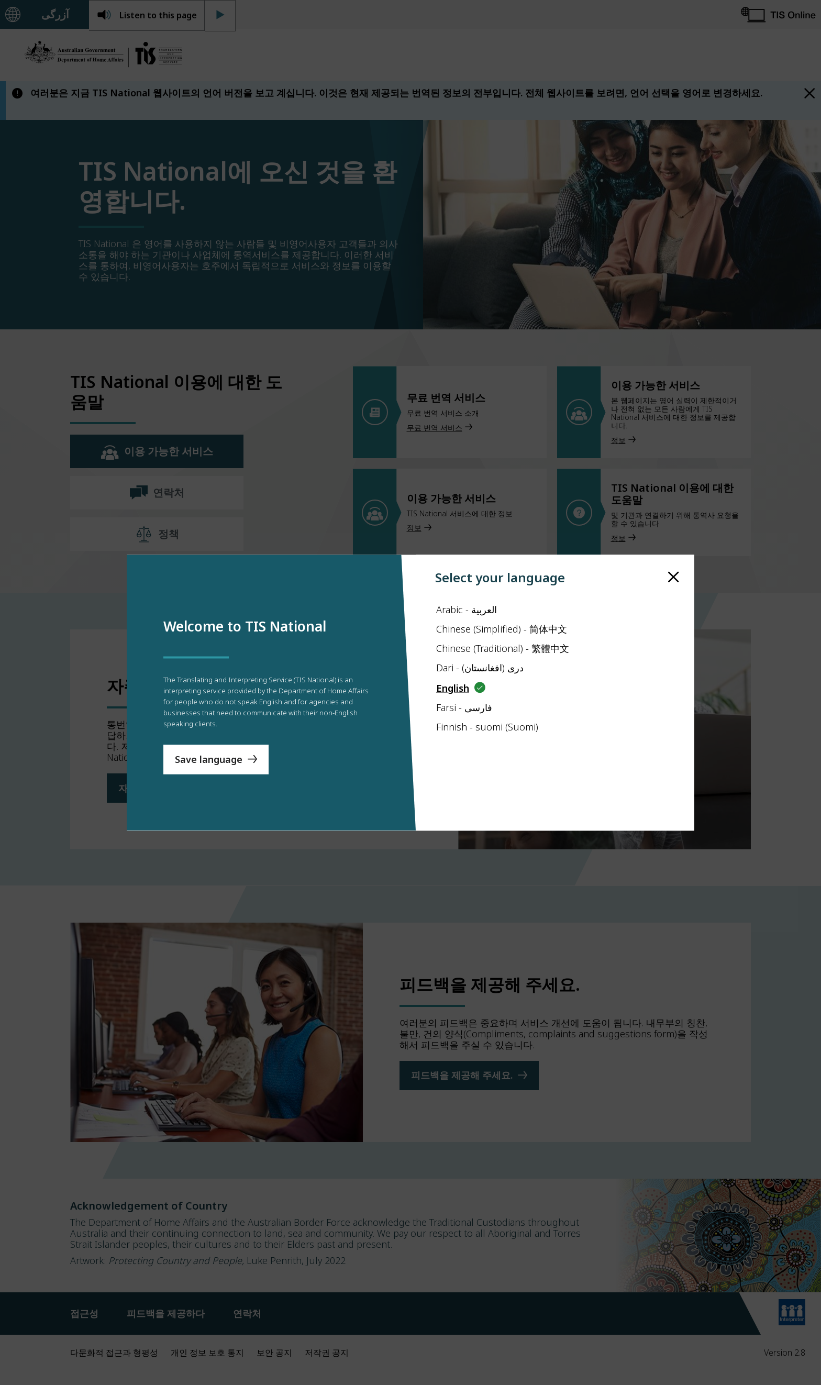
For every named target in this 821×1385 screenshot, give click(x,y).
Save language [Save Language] (208, 779)
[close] (673, 556)
